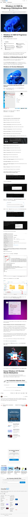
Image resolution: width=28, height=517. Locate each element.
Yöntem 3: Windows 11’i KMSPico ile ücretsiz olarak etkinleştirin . (19, 47)
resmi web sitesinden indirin (13, 340)
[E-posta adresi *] (14, 457)
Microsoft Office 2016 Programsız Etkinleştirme (12, 499)
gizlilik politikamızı (19, 387)
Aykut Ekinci (5, 396)
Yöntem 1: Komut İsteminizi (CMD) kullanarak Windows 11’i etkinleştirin (10, 47)
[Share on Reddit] (1, 45)
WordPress (9, 431)
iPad (4, 468)
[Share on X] (1, 38)
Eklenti (9, 430)
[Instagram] (3, 493)
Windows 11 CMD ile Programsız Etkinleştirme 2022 (11, 504)
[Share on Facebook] (1, 37)
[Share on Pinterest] (1, 40)
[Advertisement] (14, 443)
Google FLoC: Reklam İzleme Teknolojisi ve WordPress (10, 472)
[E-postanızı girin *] (10, 385)
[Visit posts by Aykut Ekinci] (1, 396)
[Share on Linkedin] (1, 42)
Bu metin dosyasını (8, 251)
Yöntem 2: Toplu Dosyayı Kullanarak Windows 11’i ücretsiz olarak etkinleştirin (20, 44)
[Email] (23, 393)
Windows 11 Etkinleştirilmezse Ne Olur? (9, 44)
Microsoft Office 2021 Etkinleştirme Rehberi (16, 424)
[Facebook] (0, 493)
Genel (8, 436)
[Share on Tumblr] (1, 44)
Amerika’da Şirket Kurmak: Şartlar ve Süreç (16, 435)
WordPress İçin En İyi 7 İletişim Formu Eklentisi (16, 429)
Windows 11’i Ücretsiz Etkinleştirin (9, 45)
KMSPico (7, 340)
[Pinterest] (4, 493)
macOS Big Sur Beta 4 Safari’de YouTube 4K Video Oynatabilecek (4, 472)
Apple (2, 468)
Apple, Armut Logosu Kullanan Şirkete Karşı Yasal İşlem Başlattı (24, 472)
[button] (1, 0)
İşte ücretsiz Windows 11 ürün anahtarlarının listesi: (9, 49)
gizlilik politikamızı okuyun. (18, 390)
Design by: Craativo (6, 515)
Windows (8, 52)
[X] (1, 493)
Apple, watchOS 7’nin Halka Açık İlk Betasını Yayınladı (17, 472)
